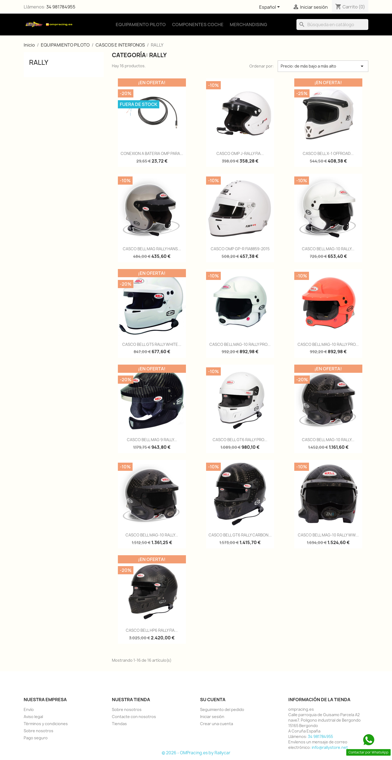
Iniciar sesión (212, 716)
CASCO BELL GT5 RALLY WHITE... (151, 344)
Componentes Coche (197, 25)
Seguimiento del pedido (222, 709)
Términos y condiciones (46, 723)
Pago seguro (36, 737)
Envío (29, 709)
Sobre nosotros (38, 730)
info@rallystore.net (330, 747)
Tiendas (119, 723)
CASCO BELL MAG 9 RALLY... (152, 439)
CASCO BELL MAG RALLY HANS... (152, 248)
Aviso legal (33, 716)
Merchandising (248, 25)
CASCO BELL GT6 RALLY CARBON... (240, 535)
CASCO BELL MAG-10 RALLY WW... (328, 535)
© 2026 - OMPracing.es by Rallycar (196, 753)
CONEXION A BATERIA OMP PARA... (152, 153)
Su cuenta (212, 700)
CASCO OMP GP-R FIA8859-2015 (240, 248)
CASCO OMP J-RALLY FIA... (240, 153)
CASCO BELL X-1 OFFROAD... (328, 153)
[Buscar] (332, 24)
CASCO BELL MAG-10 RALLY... (328, 248)
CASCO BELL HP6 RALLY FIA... (152, 630)
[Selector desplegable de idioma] (270, 7)
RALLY (38, 62)
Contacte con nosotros (134, 716)
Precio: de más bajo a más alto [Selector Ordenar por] (323, 66)
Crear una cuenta (216, 723)
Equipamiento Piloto (141, 25)
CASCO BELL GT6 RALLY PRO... (240, 439)
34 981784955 (60, 7)
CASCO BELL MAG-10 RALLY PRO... (240, 344)
